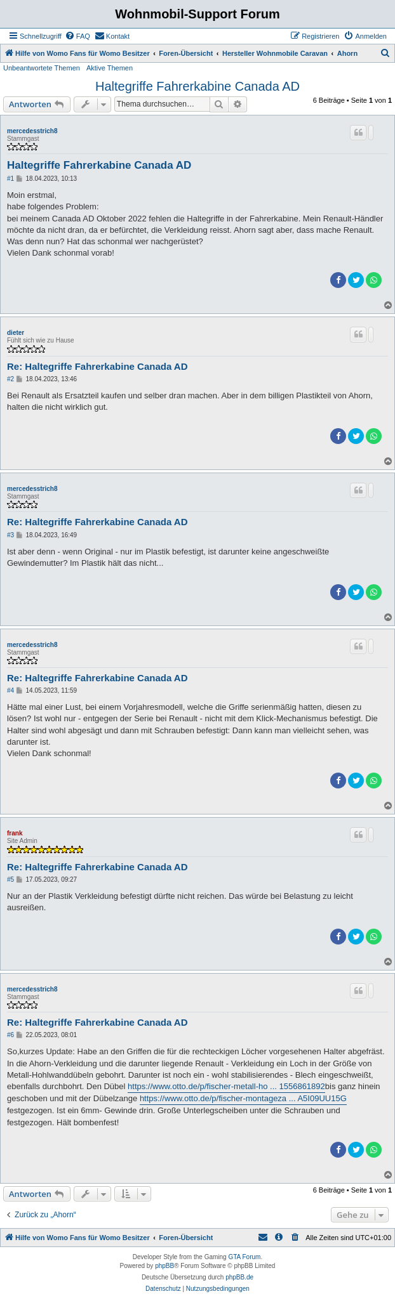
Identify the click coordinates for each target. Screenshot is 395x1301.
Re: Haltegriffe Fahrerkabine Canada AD (97, 366)
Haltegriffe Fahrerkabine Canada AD (197, 86)
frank (14, 833)
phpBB (164, 1265)
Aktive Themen (109, 68)
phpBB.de (239, 1277)
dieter (15, 332)
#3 (10, 535)
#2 (10, 379)
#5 (10, 879)
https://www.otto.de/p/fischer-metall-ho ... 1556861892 (226, 1086)
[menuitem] (77, 36)
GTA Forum (244, 1256)
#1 (10, 178)
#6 (10, 1034)
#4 (10, 690)
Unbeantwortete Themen (41, 68)
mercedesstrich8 (32, 130)
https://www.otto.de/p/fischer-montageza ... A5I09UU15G (243, 1098)
